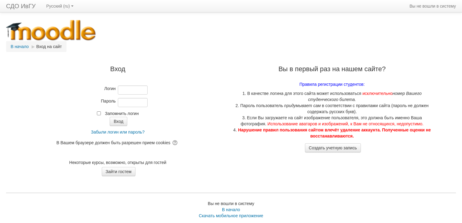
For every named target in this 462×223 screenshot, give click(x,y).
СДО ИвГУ (21, 6)
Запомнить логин (122, 113)
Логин (110, 88)
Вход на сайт (49, 46)
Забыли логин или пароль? (117, 132)
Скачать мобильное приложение (231, 215)
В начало (231, 209)
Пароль (108, 101)
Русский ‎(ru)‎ (60, 6)
